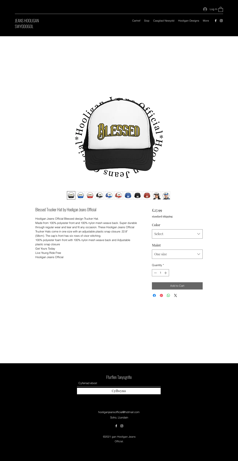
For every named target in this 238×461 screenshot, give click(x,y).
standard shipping (162, 216)
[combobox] (177, 234)
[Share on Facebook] (154, 295)
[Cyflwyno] (119, 391)
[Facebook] (216, 20)
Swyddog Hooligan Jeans (119, 360)
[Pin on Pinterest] (161, 295)
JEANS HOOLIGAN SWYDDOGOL (27, 23)
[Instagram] (221, 20)
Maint (156, 245)
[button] (220, 9)
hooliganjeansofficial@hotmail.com (119, 412)
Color (156, 225)
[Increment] (165, 272)
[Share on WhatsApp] (168, 295)
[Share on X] (175, 295)
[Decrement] (154, 272)
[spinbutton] (160, 272)
